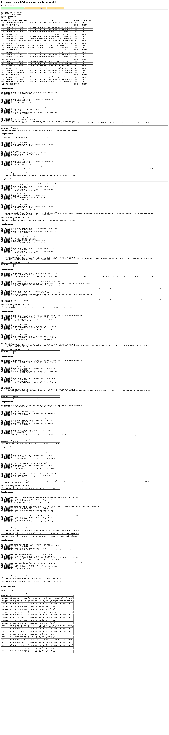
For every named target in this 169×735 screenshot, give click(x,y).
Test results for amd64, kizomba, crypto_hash (35, 8)
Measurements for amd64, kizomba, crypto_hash (12, 8)
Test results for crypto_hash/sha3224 (55, 8)
